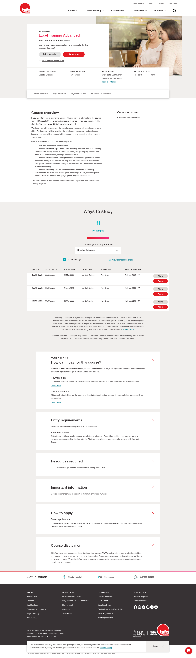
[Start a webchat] (72, 577)
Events (161, 4)
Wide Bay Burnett (105, 614)
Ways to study (59, 94)
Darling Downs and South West (111, 609)
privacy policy (106, 648)
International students (71, 597)
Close (155, 646)
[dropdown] (98, 250)
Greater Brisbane (105, 597)
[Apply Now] (74, 54)
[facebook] (135, 607)
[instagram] (139, 607)
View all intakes (109, 82)
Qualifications (32, 605)
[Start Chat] (188, 650)
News (151, 4)
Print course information (53, 61)
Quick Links (68, 592)
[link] (73, 13)
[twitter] (143, 607)
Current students (138, 4)
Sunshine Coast (104, 605)
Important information (101, 94)
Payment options (78, 94)
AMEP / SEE (32, 618)
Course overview (40, 94)
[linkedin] (152, 607)
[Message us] (106, 577)
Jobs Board (67, 614)
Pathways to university (36, 609)
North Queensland (105, 618)
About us (66, 609)
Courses (30, 601)
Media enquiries (140, 601)
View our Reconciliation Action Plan (41, 636)
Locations (103, 592)
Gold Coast (103, 601)
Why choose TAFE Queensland (75, 601)
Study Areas (32, 597)
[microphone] (156, 607)
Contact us (173, 4)
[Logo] (25, 14)
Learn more (128, 330)
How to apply (68, 605)
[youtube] (148, 607)
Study (30, 592)
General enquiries (141, 597)
